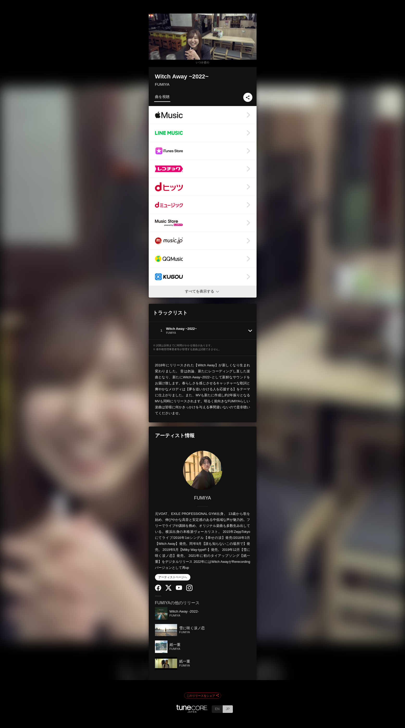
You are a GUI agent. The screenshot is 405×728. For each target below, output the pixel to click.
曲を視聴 (162, 97)
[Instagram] (189, 590)
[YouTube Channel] (179, 589)
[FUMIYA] (202, 470)
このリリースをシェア (202, 695)
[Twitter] (168, 589)
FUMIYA (162, 84)
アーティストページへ (172, 577)
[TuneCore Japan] (192, 711)
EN (217, 709)
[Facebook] (158, 590)
